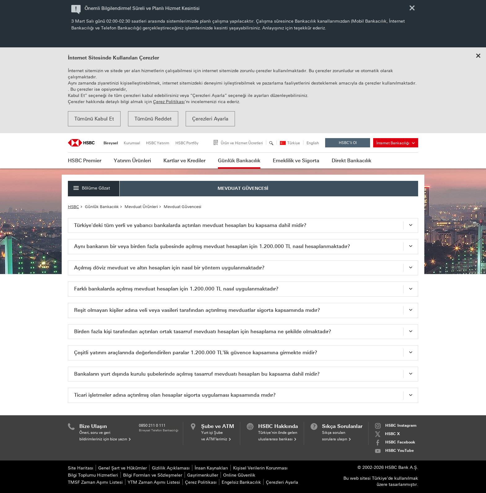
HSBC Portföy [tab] (186, 143)
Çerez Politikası (169, 101)
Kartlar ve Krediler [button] (184, 161)
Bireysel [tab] (111, 143)
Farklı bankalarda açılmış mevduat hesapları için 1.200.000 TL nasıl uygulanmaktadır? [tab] (176, 289)
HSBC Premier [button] (84, 161)
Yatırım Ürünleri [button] (132, 161)
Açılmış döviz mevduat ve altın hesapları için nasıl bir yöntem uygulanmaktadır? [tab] (169, 268)
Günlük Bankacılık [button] (239, 161)
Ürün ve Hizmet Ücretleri (242, 143)
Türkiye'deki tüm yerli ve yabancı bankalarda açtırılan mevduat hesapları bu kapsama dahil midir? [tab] (190, 225)
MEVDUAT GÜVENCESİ (243, 188)
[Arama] (271, 143)
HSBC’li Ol (353, 144)
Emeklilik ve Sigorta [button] (296, 161)
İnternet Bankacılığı (395, 143)
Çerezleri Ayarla (210, 119)
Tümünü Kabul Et (94, 119)
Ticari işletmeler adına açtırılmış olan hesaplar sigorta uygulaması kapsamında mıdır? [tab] (175, 395)
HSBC (73, 206)
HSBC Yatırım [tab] (157, 143)
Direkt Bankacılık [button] (351, 161)
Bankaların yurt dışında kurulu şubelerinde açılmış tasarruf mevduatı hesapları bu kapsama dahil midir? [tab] (197, 374)
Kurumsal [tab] (132, 143)
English (313, 143)
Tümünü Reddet (153, 119)
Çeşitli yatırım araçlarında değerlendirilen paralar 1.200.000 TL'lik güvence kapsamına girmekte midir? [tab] (195, 353)
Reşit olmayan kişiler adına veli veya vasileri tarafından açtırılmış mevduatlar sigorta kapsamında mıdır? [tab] (197, 310)
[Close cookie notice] (478, 56)
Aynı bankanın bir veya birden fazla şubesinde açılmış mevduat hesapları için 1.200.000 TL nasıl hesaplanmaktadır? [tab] (212, 246)
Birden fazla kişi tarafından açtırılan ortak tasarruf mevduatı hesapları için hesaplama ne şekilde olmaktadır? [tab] (202, 331)
